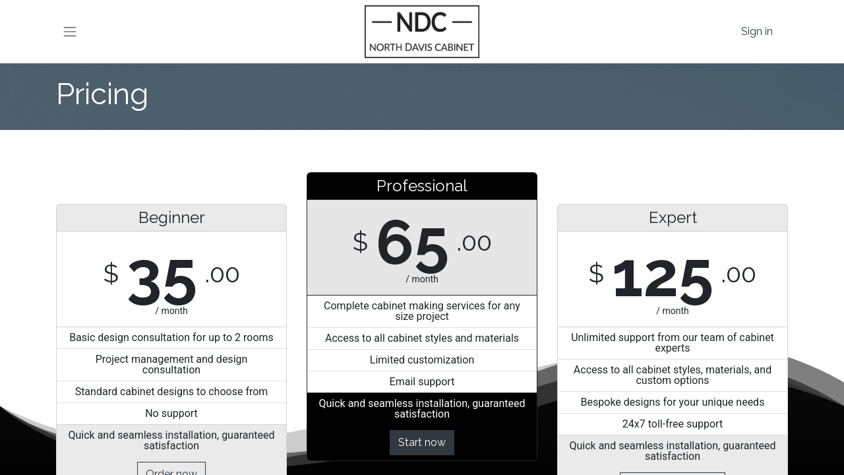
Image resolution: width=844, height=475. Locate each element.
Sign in (757, 31)
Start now (422, 442)
